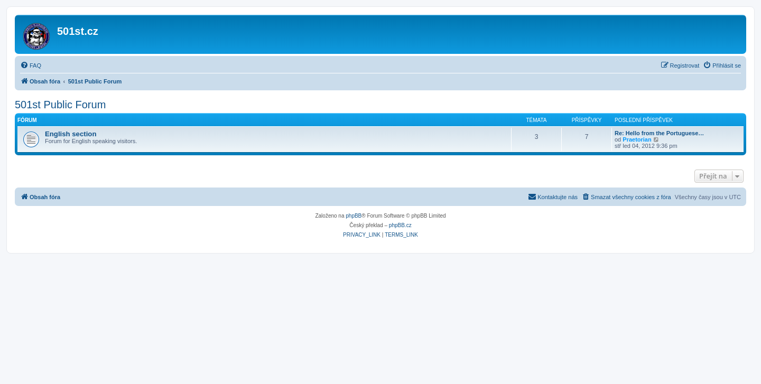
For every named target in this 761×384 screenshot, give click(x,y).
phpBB (353, 216)
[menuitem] (30, 65)
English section (70, 134)
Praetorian (637, 139)
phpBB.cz (400, 225)
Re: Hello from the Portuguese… (659, 133)
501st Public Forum (60, 104)
